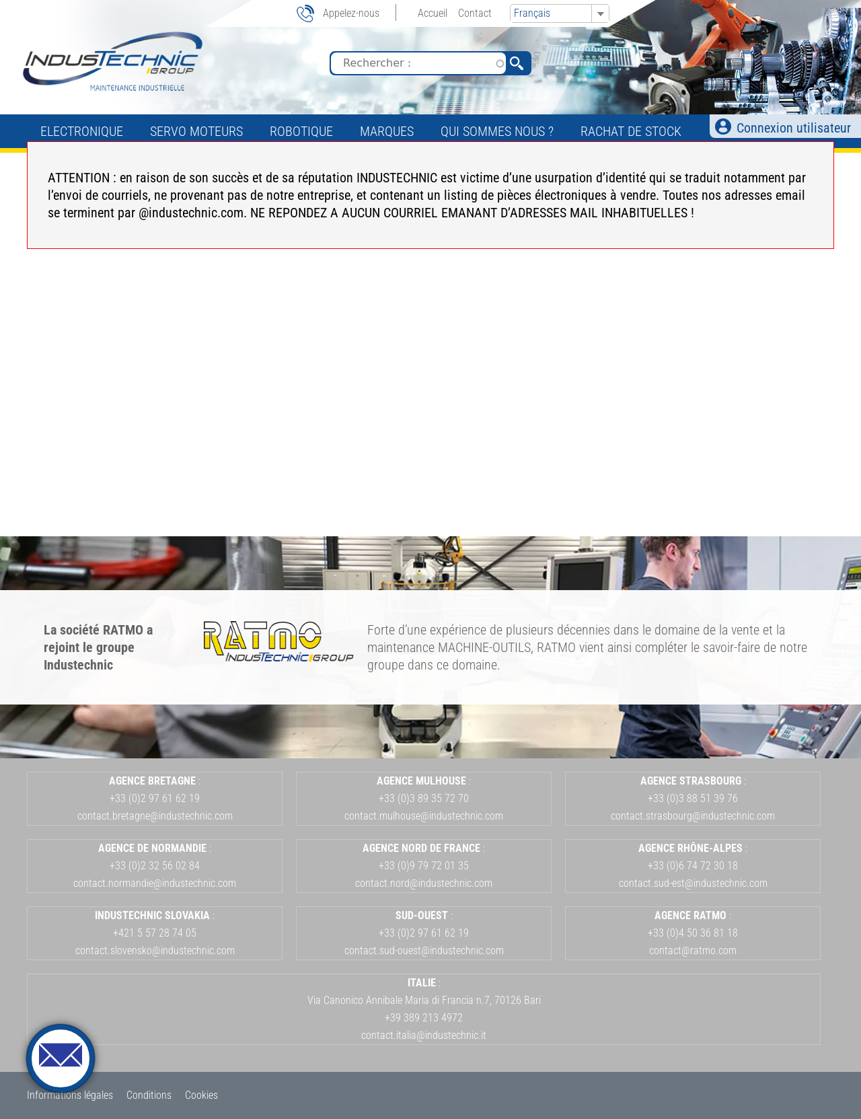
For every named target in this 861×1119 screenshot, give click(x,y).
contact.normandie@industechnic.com (154, 883)
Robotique (301, 131)
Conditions (149, 1095)
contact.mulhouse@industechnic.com (423, 815)
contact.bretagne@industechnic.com (155, 815)
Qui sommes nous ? (497, 131)
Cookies (201, 1095)
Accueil (432, 13)
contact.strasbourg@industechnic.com (693, 815)
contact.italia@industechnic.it (423, 1035)
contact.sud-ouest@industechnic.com (424, 950)
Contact (475, 13)
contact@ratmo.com (693, 950)
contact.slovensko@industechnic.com (155, 950)
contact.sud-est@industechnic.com (693, 883)
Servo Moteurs (196, 131)
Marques (387, 131)
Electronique (81, 131)
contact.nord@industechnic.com (423, 883)
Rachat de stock (631, 131)
